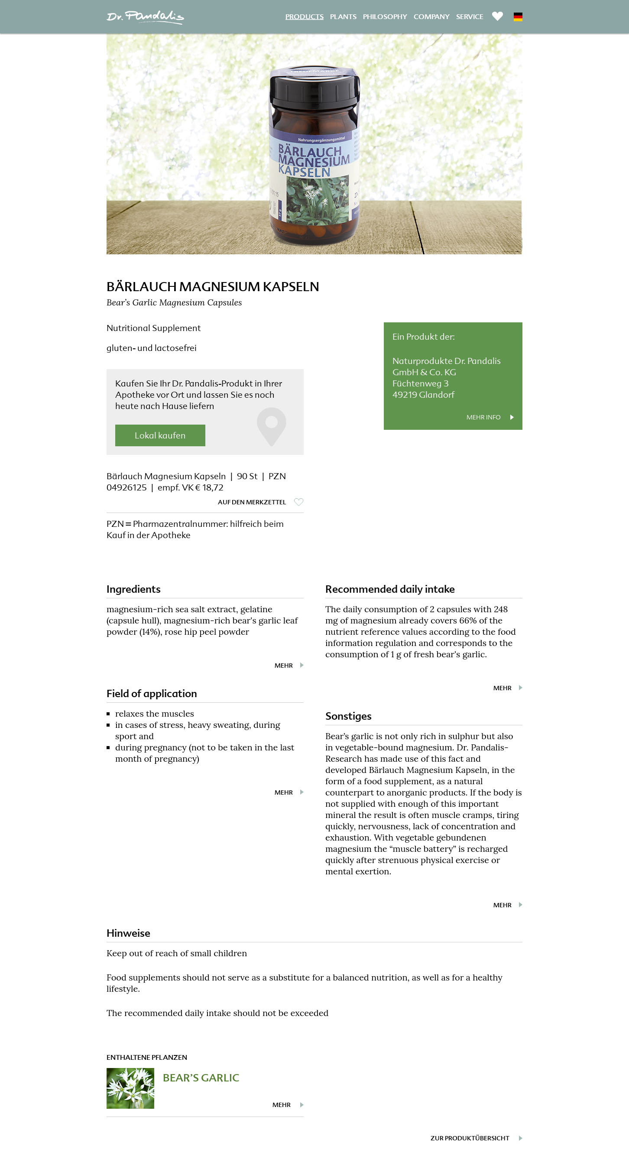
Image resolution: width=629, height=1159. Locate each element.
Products (304, 16)
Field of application (152, 693)
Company (432, 16)
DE (518, 17)
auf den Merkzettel (252, 502)
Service (469, 16)
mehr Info (484, 417)
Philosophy (385, 16)
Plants (343, 16)
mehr (284, 665)
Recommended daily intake (390, 589)
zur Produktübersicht (470, 1138)
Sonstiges (348, 716)
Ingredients (134, 589)
